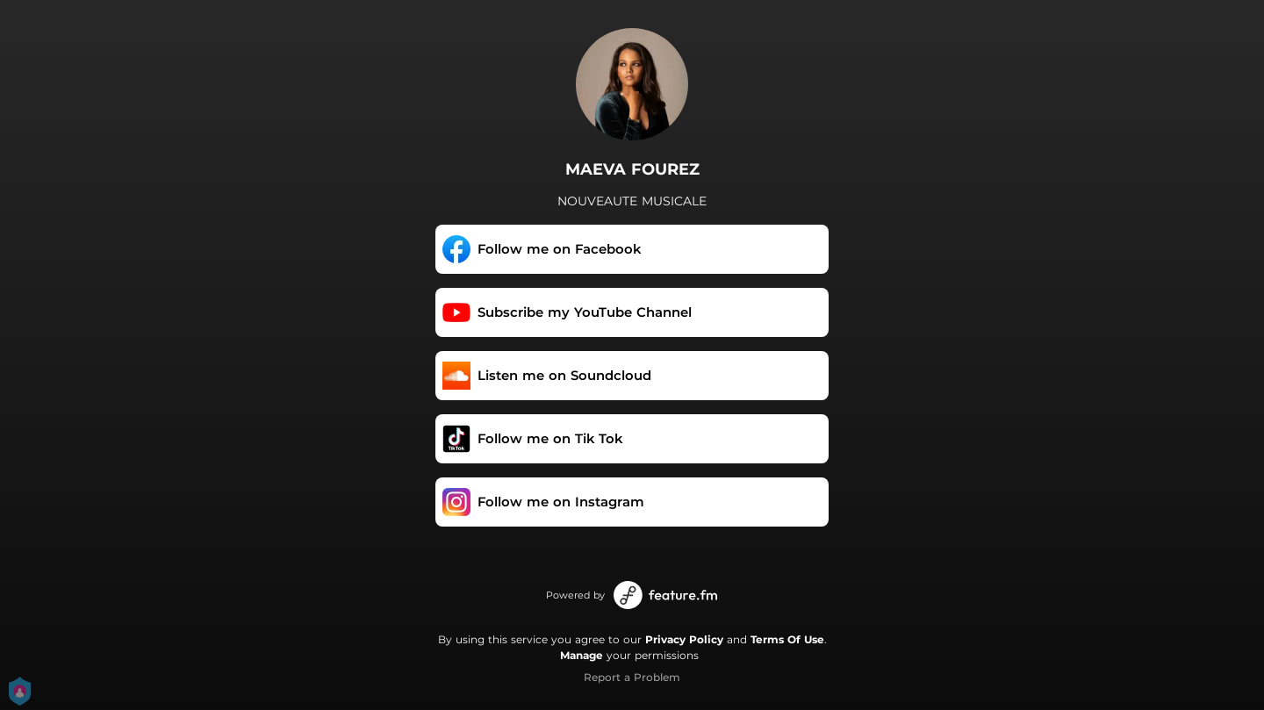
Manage (581, 655)
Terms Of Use (787, 639)
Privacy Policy (684, 639)
